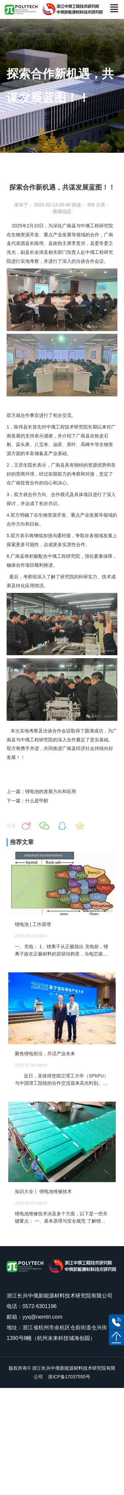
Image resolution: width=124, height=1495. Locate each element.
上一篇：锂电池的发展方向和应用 (41, 791)
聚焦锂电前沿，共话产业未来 (45, 1053)
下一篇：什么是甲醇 (27, 800)
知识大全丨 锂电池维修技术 (43, 1191)
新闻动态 (62, 211)
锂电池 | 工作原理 (33, 924)
